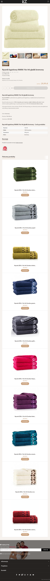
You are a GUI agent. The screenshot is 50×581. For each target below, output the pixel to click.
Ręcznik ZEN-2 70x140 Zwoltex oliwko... (25, 265)
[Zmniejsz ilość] (9, 88)
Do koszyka (25, 195)
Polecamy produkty (8, 157)
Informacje (25, 561)
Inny (8, 75)
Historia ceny (5, 78)
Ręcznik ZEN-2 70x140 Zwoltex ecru (25, 492)
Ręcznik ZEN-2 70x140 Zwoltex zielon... (25, 190)
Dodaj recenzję (19, 142)
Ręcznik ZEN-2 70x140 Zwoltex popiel (25, 228)
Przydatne (25, 566)
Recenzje (5, 139)
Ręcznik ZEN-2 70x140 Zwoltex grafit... (25, 341)
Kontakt (3, 570)
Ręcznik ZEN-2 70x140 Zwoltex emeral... (25, 454)
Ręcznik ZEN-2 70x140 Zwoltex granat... (25, 303)
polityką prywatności (27, 553)
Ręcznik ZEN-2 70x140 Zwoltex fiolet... (25, 416)
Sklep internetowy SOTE (45, 579)
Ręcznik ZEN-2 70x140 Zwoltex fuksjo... (25, 379)
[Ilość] (6, 88)
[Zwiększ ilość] (3, 88)
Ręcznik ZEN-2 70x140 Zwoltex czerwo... (25, 529)
